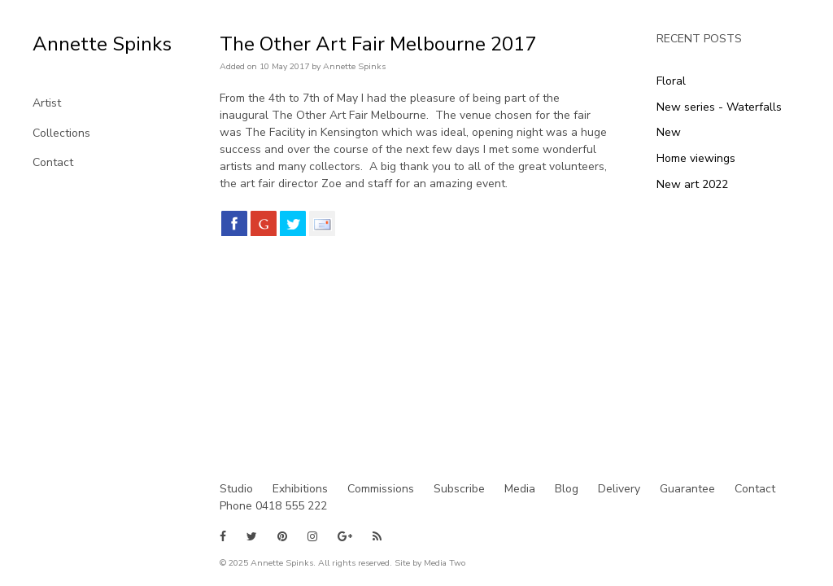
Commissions (380, 488)
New (668, 132)
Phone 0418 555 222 (273, 506)
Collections (61, 133)
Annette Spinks (102, 44)
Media (519, 488)
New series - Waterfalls (719, 107)
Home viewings (695, 158)
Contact (53, 162)
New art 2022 (692, 184)
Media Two (444, 563)
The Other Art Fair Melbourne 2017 (378, 44)
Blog (566, 488)
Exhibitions (300, 488)
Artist (47, 103)
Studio (236, 488)
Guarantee (687, 488)
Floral (671, 81)
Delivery (619, 488)
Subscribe (459, 488)
